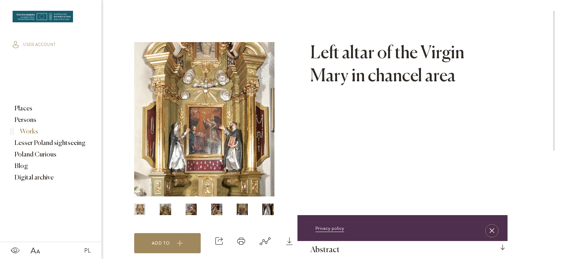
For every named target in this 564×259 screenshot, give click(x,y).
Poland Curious (34, 154)
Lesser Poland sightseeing (49, 143)
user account (34, 44)
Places (22, 108)
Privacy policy (329, 228)
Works (28, 131)
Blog (20, 166)
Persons (24, 120)
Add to (167, 243)
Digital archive (33, 177)
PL (87, 250)
